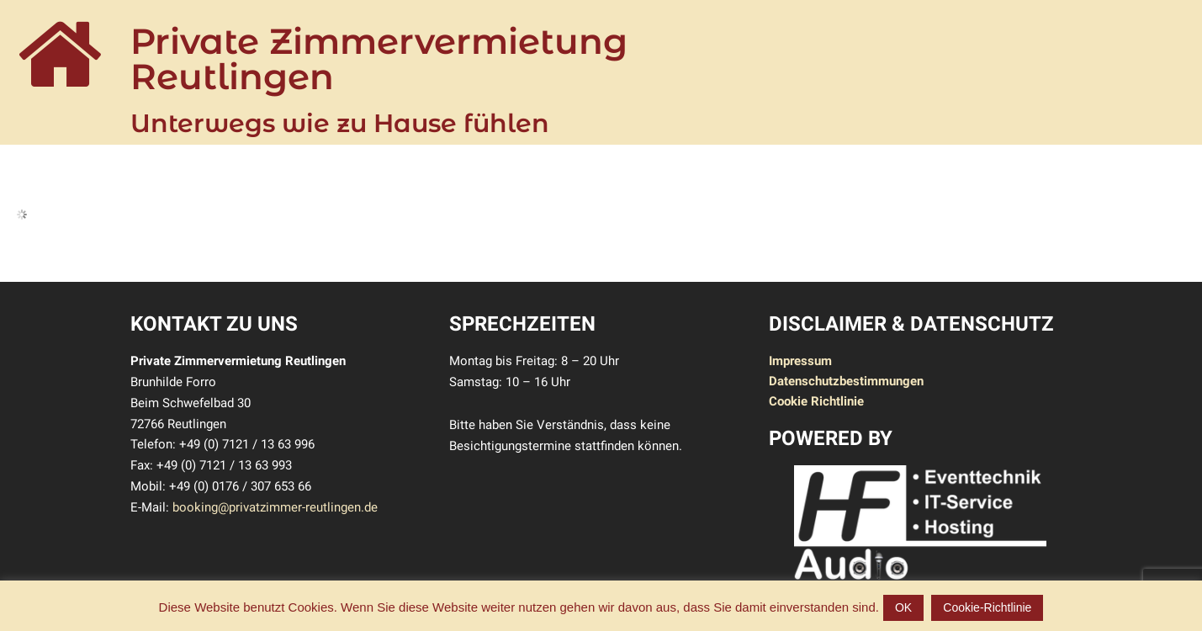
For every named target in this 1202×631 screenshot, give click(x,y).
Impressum (800, 361)
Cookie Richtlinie (816, 401)
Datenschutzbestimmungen (846, 381)
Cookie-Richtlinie (987, 607)
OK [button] (903, 607)
